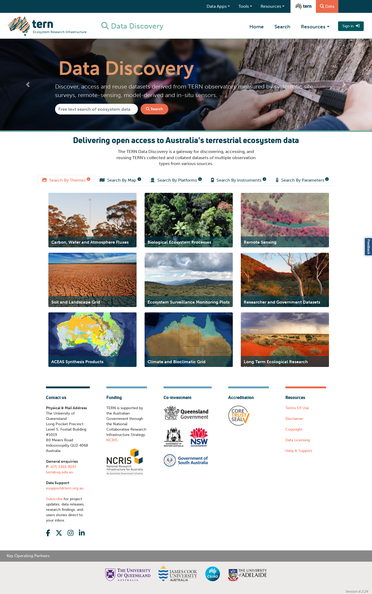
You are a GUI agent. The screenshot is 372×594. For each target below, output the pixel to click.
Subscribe (54, 499)
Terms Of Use (297, 408)
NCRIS (112, 440)
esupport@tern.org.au (64, 488)
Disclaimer (294, 418)
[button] (28, 85)
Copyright (293, 429)
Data (327, 6)
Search (282, 27)
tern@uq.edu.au (59, 472)
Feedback (368, 246)
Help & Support (298, 451)
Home (256, 27)
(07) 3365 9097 (62, 467)
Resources (313, 27)
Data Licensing (297, 440)
